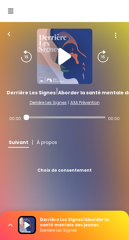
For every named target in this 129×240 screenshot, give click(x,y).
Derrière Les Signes (48, 102)
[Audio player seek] (65, 117)
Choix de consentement (64, 170)
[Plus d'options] (115, 35)
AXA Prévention (85, 102)
